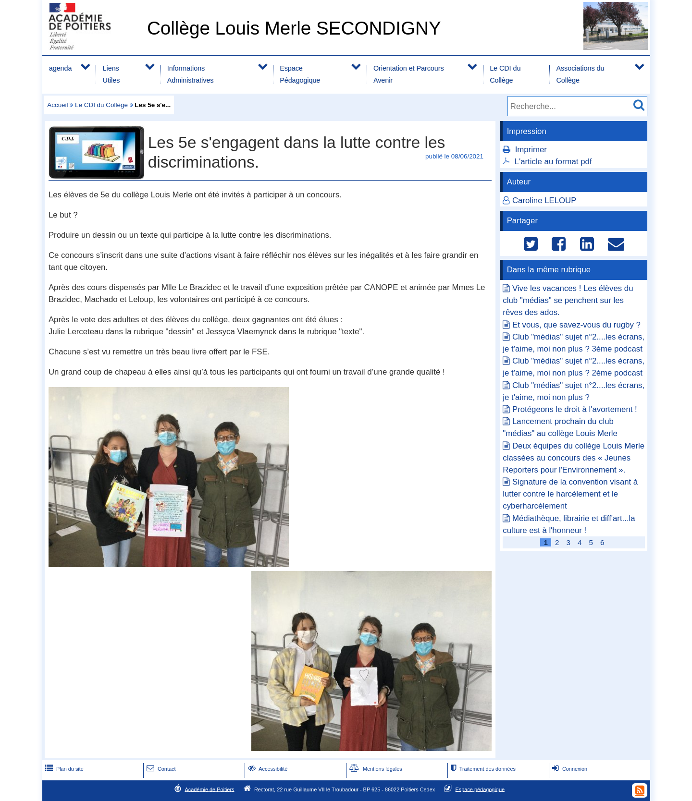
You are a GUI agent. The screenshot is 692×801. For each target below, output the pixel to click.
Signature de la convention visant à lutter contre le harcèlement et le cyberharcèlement (570, 493)
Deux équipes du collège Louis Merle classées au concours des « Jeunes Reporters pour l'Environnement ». (573, 457)
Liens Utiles (111, 74)
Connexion (568, 769)
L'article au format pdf (553, 161)
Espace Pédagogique (300, 74)
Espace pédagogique (480, 789)
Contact (160, 769)
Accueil (57, 105)
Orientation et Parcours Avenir (408, 74)
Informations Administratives (190, 74)
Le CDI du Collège (505, 74)
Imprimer (531, 149)
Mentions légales (374, 769)
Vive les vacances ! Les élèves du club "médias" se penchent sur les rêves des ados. (568, 300)
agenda (60, 68)
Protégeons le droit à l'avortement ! (574, 409)
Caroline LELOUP (544, 200)
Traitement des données (482, 769)
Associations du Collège (580, 74)
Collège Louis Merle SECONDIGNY (294, 28)
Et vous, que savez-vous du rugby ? (576, 324)
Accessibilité (267, 769)
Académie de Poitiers (209, 789)
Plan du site (63, 769)
